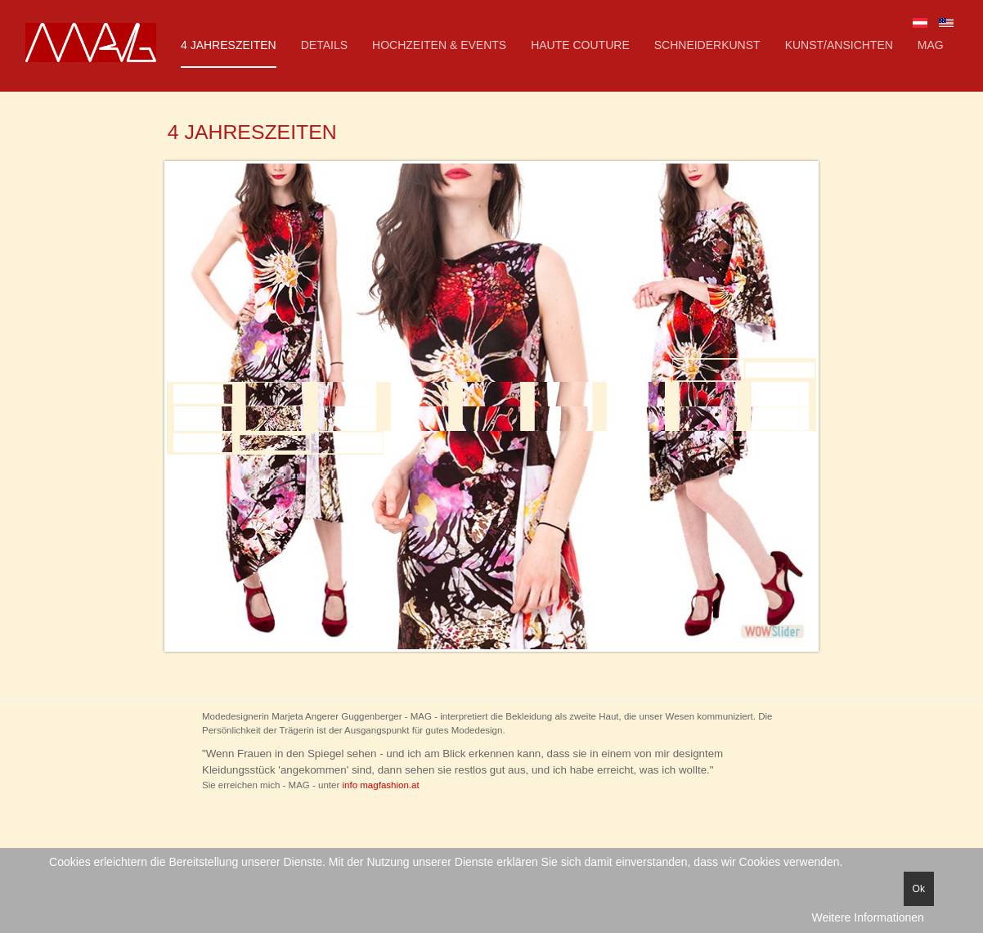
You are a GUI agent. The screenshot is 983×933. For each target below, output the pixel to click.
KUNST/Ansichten (839, 45)
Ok (919, 889)
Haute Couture (580, 45)
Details (324, 45)
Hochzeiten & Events (439, 45)
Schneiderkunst (707, 45)
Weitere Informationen (867, 917)
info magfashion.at (381, 785)
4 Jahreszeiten (228, 45)
